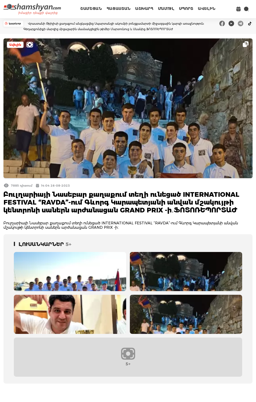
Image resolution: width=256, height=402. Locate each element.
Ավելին (15, 44)
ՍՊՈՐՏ (186, 8)
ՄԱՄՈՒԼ (166, 8)
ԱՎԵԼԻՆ (206, 8)
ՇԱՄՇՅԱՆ (91, 8)
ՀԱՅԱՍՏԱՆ (119, 8)
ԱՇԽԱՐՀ (144, 8)
